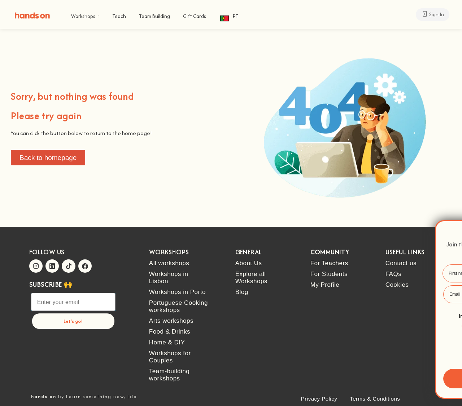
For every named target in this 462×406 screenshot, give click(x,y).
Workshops (83, 16)
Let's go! (73, 321)
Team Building (154, 16)
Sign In (432, 14)
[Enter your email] (73, 302)
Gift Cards (194, 16)
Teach (119, 16)
